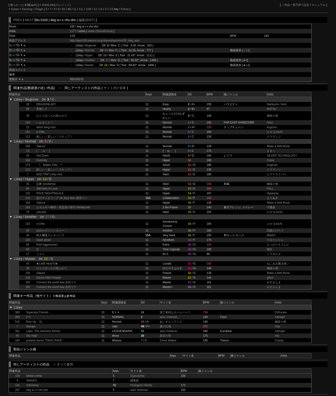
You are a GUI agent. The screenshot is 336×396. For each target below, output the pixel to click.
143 (27, 207)
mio (277, 335)
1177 (73, 31)
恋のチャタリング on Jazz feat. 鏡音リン (61, 198)
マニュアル (318, 5)
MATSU (271, 109)
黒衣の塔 (165, 335)
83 (27, 244)
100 (17, 375)
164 (17, 340)
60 (27, 249)
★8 (245, 60)
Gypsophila (137, 375)
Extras (125, 9)
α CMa (40, 132)
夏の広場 (165, 326)
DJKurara (281, 312)
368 (17, 312)
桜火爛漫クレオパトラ (50, 235)
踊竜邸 (134, 380)
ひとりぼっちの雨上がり (51, 115)
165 (27, 282)
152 (27, 132)
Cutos (270, 160)
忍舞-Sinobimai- (46, 184)
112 (27, 136)
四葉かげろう (275, 230)
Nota (270, 122)
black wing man (46, 127)
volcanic (41, 212)
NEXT (29, 20)
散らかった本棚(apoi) (24, 5)
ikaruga (30, 326)
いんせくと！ (44, 122)
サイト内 (110, 88)
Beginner (90, 45)
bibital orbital (34, 375)
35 (27, 184)
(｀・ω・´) (43, 151)
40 (17, 335)
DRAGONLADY (46, 104)
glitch (270, 277)
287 (17, 390)
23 (111, 9)
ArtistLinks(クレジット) (56, 5)
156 (27, 146)
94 (27, 230)
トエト (40, 254)
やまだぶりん (275, 240)
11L (81, 9)
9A (63, 9)
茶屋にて (41, 109)
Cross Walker (168, 340)
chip (277, 326)
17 (106, 9)
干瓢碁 (271, 207)
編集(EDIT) (87, 20)
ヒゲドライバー (276, 174)
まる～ (271, 151)
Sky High (31, 335)
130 (27, 193)
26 (27, 155)
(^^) (28, 317)
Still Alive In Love (47, 188)
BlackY (271, 235)
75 (27, 212)
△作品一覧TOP (291, 5)
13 (27, 151)
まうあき (272, 198)
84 (27, 188)
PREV (17, 20)
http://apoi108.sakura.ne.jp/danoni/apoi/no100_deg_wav (104, 40)
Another (90, 60)
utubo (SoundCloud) (101, 31)
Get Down (42, 155)
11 (74, 9)
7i (54, 9)
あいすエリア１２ (171, 321)
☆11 (246, 50)
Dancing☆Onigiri (33, 9)
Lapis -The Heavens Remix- (43, 331)
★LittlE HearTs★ (47, 263)
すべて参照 (65, 364)
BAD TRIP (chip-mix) (49, 174)
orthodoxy (32, 385)
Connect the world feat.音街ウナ (56, 282)
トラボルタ (274, 254)
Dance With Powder (48, 277)
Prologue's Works (141, 385)
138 (27, 277)
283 (17, 317)
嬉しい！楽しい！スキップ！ (54, 136)
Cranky (279, 340)
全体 (122, 88)
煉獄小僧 (272, 115)
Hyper (89, 55)
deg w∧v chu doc (37, 390)
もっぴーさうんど (278, 244)
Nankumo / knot (276, 104)
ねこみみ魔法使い (278, 263)
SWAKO (31, 380)
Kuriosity (41, 160)
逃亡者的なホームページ (175, 312)
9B (69, 9)
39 (27, 115)
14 (100, 9)
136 (27, 122)
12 (95, 9)
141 (17, 385)
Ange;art (272, 165)
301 (17, 331)
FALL (270, 188)
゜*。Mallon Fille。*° (49, 165)
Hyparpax (273, 193)
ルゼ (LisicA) (274, 132)
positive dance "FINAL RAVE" (44, 340)
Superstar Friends (37, 312)
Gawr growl (43, 240)
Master (89, 65)
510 (17, 321)
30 (27, 235)
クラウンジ (274, 136)
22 (27, 127)
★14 (246, 65)
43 (27, 263)
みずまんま (274, 282)
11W (88, 9)
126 (27, 240)
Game (15, 9)
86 (27, 109)
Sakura (40, 146)
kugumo (272, 127)
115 (27, 198)
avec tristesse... (169, 317)
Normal (89, 50)
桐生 (269, 249)
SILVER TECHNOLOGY (282, 155)
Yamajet (280, 317)
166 (27, 160)
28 (27, 104)
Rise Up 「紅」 (35, 321)
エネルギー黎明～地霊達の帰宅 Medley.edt (63, 207)
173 (27, 165)
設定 (306, 5)
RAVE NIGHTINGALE (49, 193)
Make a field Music (278, 146)
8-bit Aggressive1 (47, 244)
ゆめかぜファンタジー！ (51, 230)
